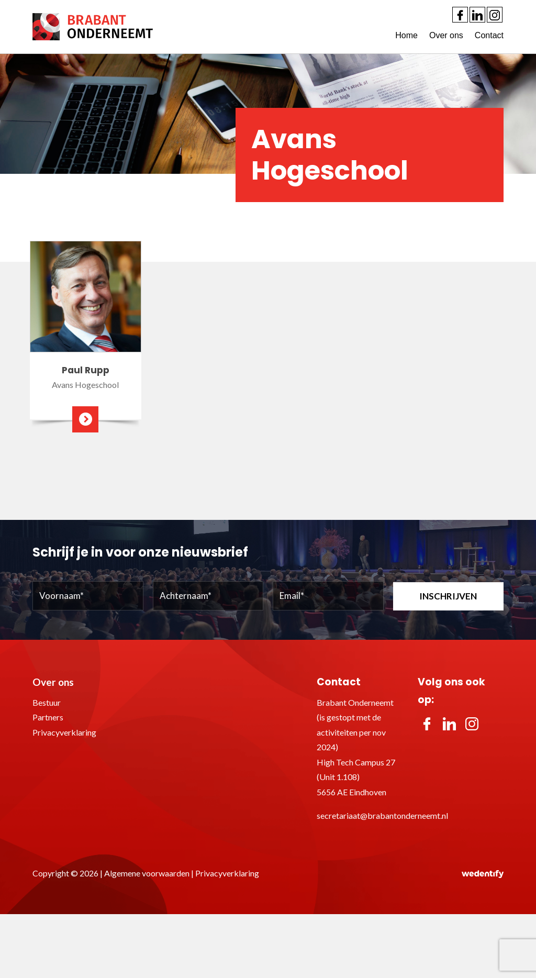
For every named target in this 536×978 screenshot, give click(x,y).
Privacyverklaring (64, 732)
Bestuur (46, 702)
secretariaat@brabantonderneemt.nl (382, 815)
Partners (47, 717)
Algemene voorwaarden (146, 873)
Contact (489, 35)
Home (406, 35)
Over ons (446, 35)
